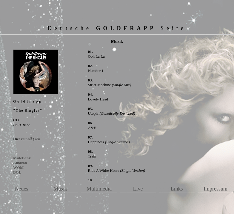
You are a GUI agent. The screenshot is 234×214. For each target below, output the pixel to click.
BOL (17, 172)
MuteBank (22, 158)
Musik (60, 189)
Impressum (215, 189)
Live (138, 189)
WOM (18, 167)
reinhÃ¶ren (30, 139)
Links (176, 189)
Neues (21, 189)
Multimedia (99, 189)
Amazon (20, 162)
